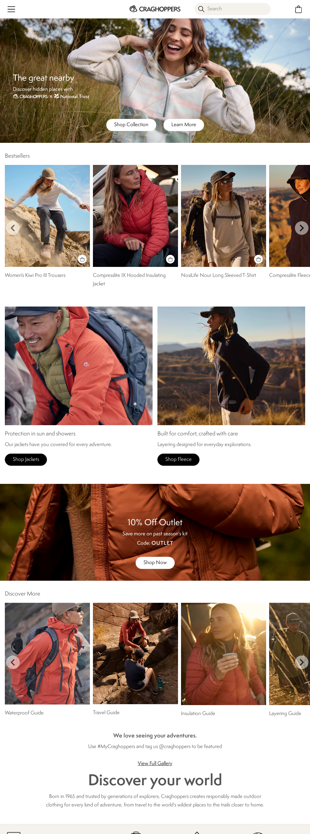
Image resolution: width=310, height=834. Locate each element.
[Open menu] (11, 9)
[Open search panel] (233, 9)
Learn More (183, 124)
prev (13, 228)
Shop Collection (131, 124)
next (301, 228)
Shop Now (155, 562)
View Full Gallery (155, 763)
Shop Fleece (178, 459)
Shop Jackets (26, 459)
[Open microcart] (298, 9)
